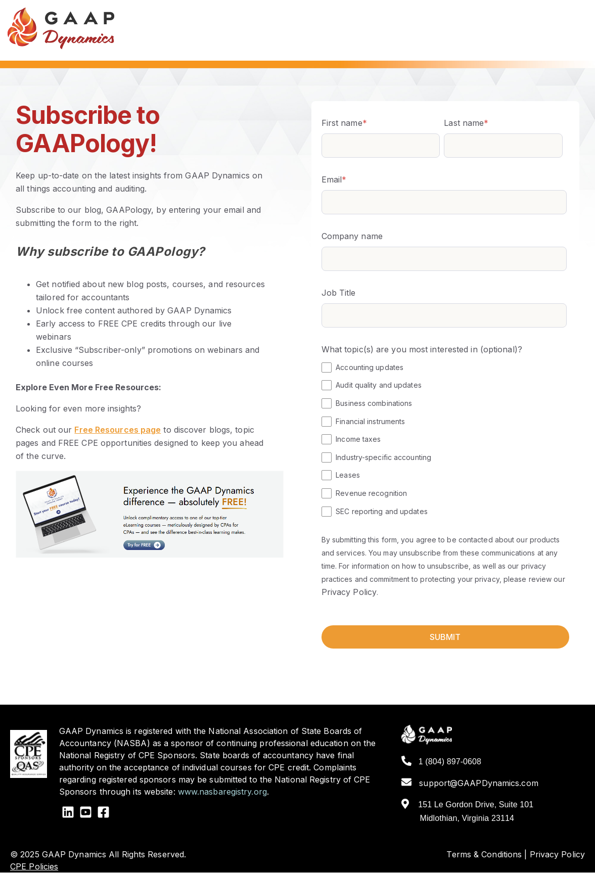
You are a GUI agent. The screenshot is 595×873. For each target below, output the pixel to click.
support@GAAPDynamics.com (469, 783)
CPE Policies (34, 866)
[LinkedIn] (68, 813)
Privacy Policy (349, 592)
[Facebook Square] (103, 813)
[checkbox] (444, 439)
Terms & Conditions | (486, 854)
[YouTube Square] (85, 813)
